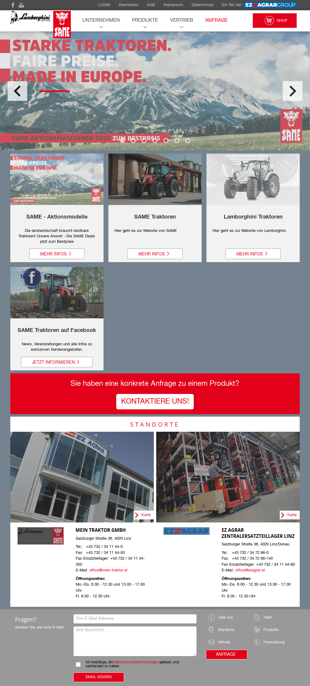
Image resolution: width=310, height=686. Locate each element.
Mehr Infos (57, 254)
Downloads (128, 5)
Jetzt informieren (57, 362)
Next (292, 91)
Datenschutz (202, 5)
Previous (17, 91)
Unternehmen (101, 20)
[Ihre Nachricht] (135, 641)
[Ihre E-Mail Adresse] (135, 619)
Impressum (173, 5)
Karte (146, 515)
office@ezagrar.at (250, 570)
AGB (151, 5)
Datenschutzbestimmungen (136, 662)
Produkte (145, 20)
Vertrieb (181, 20)
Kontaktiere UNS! (155, 401)
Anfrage (216, 20)
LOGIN (104, 5)
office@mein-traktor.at (108, 570)
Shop (274, 20)
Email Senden (99, 677)
